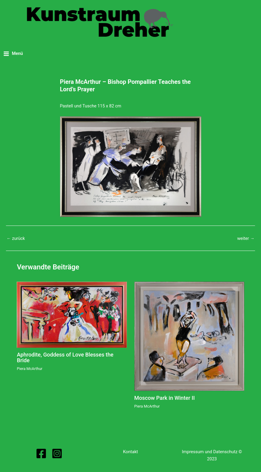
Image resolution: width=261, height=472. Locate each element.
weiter (245, 238)
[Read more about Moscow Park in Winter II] (189, 336)
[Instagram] (57, 453)
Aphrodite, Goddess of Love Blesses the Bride (65, 357)
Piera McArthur (29, 368)
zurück (16, 238)
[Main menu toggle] (13, 53)
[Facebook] (41, 453)
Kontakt (130, 451)
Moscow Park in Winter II (164, 398)
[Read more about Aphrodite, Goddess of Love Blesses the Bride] (72, 314)
